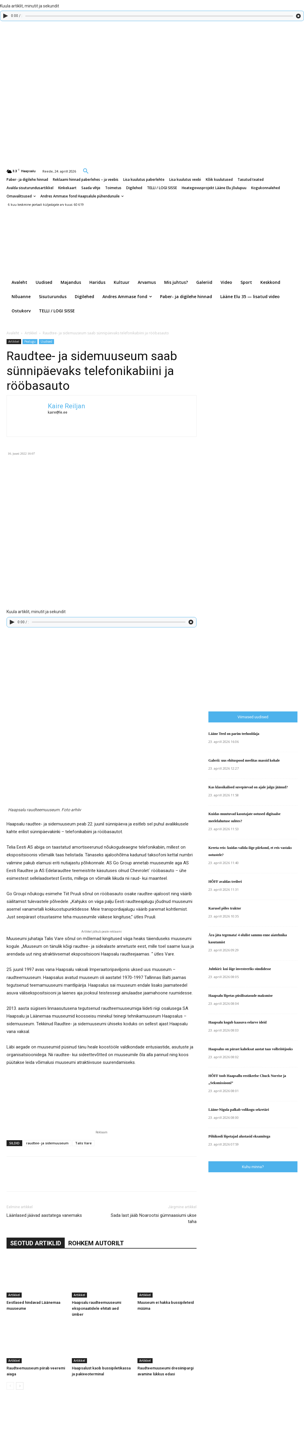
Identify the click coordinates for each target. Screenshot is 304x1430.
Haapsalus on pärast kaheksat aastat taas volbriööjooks (250, 1049)
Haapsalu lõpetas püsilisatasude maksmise (240, 996)
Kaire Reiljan (66, 406)
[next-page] (19, 1386)
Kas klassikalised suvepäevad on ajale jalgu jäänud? (248, 787)
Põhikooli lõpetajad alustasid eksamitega (239, 1136)
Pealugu (30, 341)
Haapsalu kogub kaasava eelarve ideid (237, 1022)
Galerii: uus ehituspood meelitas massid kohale (244, 760)
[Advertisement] (256, 588)
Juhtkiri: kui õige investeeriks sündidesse (239, 969)
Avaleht (13, 333)
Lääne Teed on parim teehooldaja (233, 734)
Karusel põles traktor (224, 908)
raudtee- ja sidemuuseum (47, 1143)
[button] (86, 171)
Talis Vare (83, 1143)
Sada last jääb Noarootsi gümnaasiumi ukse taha (154, 1218)
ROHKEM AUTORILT (96, 1243)
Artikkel (31, 333)
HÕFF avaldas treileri (225, 881)
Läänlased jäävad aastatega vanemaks (44, 1215)
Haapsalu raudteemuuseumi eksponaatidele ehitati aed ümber (96, 1308)
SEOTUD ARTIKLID (35, 1243)
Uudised (46, 341)
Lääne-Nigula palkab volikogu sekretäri (238, 1110)
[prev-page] (10, 1386)
